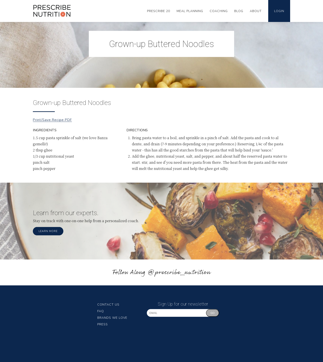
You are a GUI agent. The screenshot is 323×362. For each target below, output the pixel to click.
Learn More (48, 231)
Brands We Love (112, 318)
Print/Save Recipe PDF (52, 119)
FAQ (100, 311)
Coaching (219, 11)
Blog (238, 11)
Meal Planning (190, 11)
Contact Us (108, 305)
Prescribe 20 (158, 11)
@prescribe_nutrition (179, 272)
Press (102, 324)
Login (279, 11)
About (256, 11)
